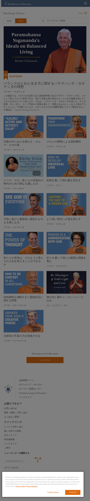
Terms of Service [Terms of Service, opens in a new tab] (32, 486)
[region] (43, 484)
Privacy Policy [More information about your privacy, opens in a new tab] (21, 486)
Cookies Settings (53, 492)
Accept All (72, 492)
